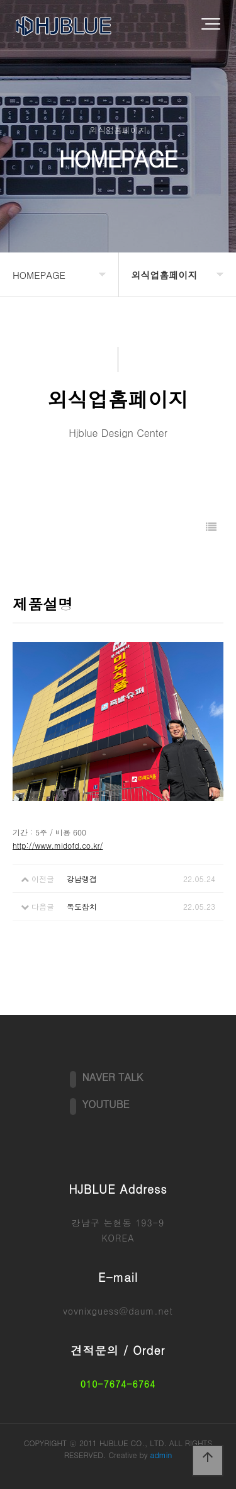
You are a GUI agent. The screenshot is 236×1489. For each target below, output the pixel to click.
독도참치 (82, 906)
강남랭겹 (82, 878)
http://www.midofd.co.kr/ (58, 845)
